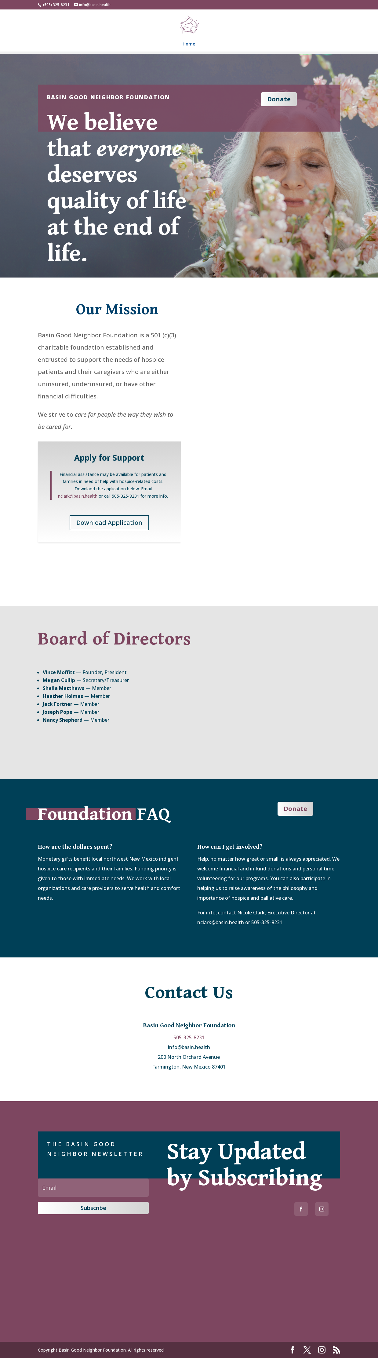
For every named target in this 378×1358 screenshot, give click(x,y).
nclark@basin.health (77, 496)
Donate (279, 99)
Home (189, 44)
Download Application (109, 522)
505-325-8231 (189, 1037)
